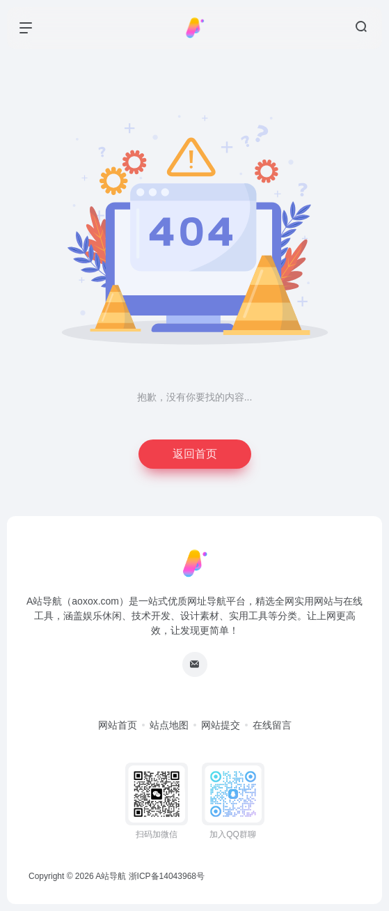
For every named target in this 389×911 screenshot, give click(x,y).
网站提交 (220, 725)
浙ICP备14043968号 (167, 876)
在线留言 (272, 725)
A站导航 (110, 876)
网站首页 (117, 725)
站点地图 (169, 725)
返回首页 (195, 454)
